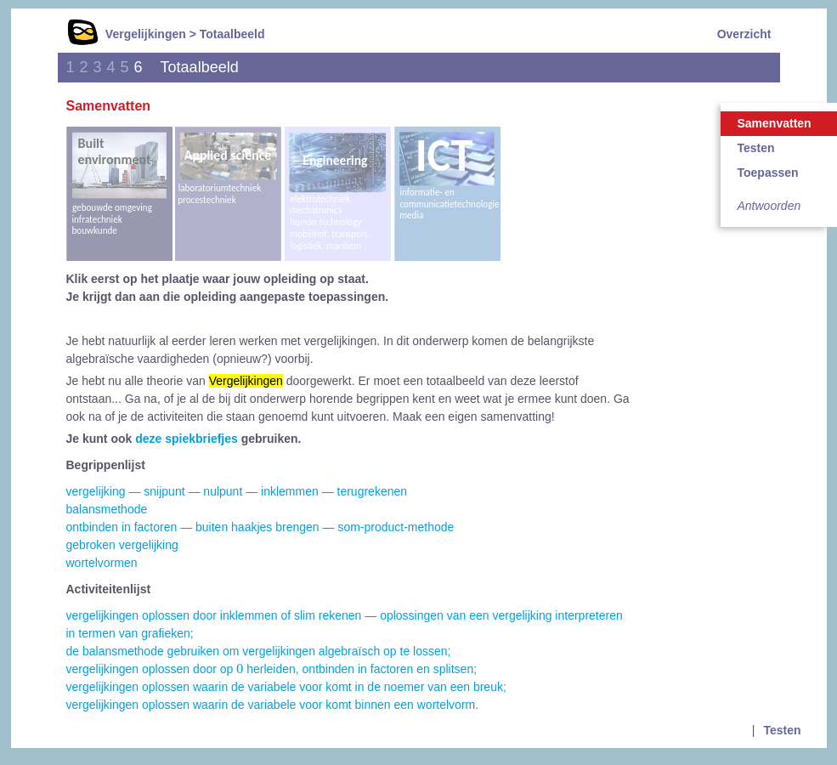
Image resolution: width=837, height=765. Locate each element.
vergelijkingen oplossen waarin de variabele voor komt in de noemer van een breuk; (286, 687)
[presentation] (239, 669)
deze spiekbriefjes (186, 438)
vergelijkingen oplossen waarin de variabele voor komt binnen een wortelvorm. (272, 704)
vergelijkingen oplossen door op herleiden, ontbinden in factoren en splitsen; (272, 669)
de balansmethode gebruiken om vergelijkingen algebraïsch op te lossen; (258, 651)
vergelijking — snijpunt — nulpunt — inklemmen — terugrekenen (237, 491)
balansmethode (107, 509)
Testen (781, 730)
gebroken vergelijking (122, 545)
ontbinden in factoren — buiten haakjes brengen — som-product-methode (260, 527)
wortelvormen (102, 563)
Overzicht (744, 34)
